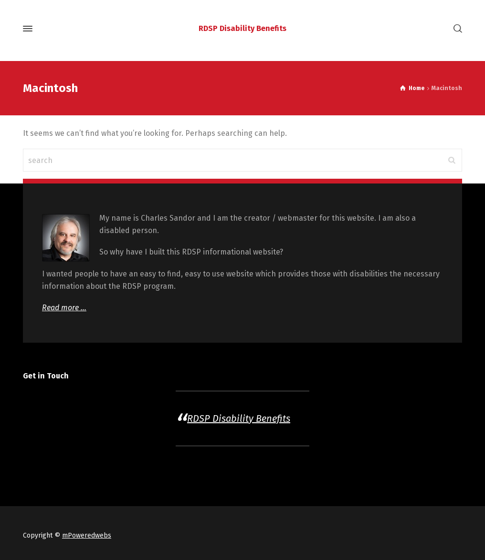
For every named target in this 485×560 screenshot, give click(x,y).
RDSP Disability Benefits (238, 418)
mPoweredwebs (86, 535)
